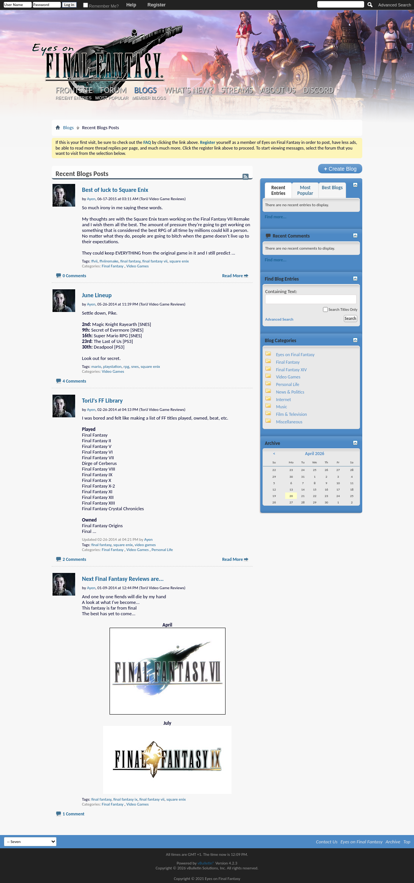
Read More (232, 275)
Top (407, 841)
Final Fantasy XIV (291, 369)
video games (145, 544)
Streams (237, 90)
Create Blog (340, 168)
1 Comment (74, 814)
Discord (318, 90)
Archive (393, 841)
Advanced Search (394, 5)
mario (96, 366)
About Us (277, 90)
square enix (178, 261)
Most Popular (111, 98)
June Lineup (97, 295)
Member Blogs (148, 98)
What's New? (188, 90)
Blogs (145, 90)
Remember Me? (101, 6)
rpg (126, 366)
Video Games (138, 266)
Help (131, 5)
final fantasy (130, 261)
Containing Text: (311, 296)
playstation (112, 366)
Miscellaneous (289, 422)
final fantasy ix (125, 799)
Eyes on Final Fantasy (295, 354)
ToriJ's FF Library (102, 400)
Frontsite (74, 90)
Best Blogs (332, 187)
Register (156, 5)
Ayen (148, 539)
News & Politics (290, 392)
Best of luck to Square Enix (115, 189)
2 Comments (74, 559)
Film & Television (291, 414)
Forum (113, 90)
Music (281, 406)
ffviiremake (108, 261)
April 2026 (314, 453)
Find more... (275, 216)
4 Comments (74, 381)
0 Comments (74, 275)
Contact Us (327, 841)
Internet (283, 399)
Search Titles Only (340, 309)
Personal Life (162, 549)
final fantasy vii (154, 261)
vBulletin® (206, 863)
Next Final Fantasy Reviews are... (123, 578)
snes (135, 366)
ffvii (94, 261)
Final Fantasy (113, 266)
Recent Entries (74, 98)
